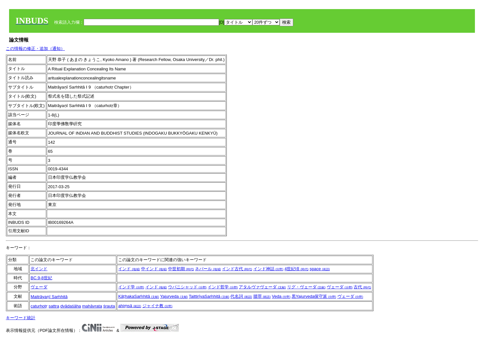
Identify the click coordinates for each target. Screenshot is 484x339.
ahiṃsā (129, 305)
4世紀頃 (296, 268)
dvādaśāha (70, 306)
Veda (281, 296)
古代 (362, 287)
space (319, 268)
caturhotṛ (38, 306)
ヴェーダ (38, 287)
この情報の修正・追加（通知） (35, 48)
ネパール (208, 268)
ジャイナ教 (157, 305)
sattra (54, 306)
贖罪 (262, 296)
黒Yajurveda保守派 (314, 296)
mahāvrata (92, 306)
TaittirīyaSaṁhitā (209, 296)
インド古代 (237, 268)
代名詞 (241, 296)
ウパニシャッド (187, 287)
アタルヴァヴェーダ (262, 287)
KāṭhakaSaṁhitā (138, 296)
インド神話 (268, 268)
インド (129, 268)
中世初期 (181, 268)
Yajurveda (174, 296)
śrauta (109, 306)
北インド (38, 268)
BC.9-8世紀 (41, 277)
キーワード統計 (20, 317)
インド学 (131, 287)
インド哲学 (223, 287)
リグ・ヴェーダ (306, 287)
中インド (154, 268)
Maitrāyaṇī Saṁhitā (48, 296)
